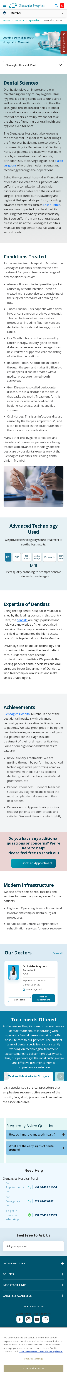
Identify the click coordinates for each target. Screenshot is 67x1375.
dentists (22, 620)
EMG (16, 557)
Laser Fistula (51, 205)
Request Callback (64, 42)
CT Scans (26, 557)
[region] (33, 1351)
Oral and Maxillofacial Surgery (28, 1076)
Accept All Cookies (33, 1368)
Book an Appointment (37, 863)
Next (61, 1076)
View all (58, 953)
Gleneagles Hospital (17, 714)
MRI (8, 557)
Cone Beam (61, 557)
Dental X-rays (37, 557)
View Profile (19, 999)
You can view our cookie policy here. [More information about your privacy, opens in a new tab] (41, 1351)
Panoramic (49, 557)
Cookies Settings (33, 1358)
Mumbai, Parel (34, 989)
